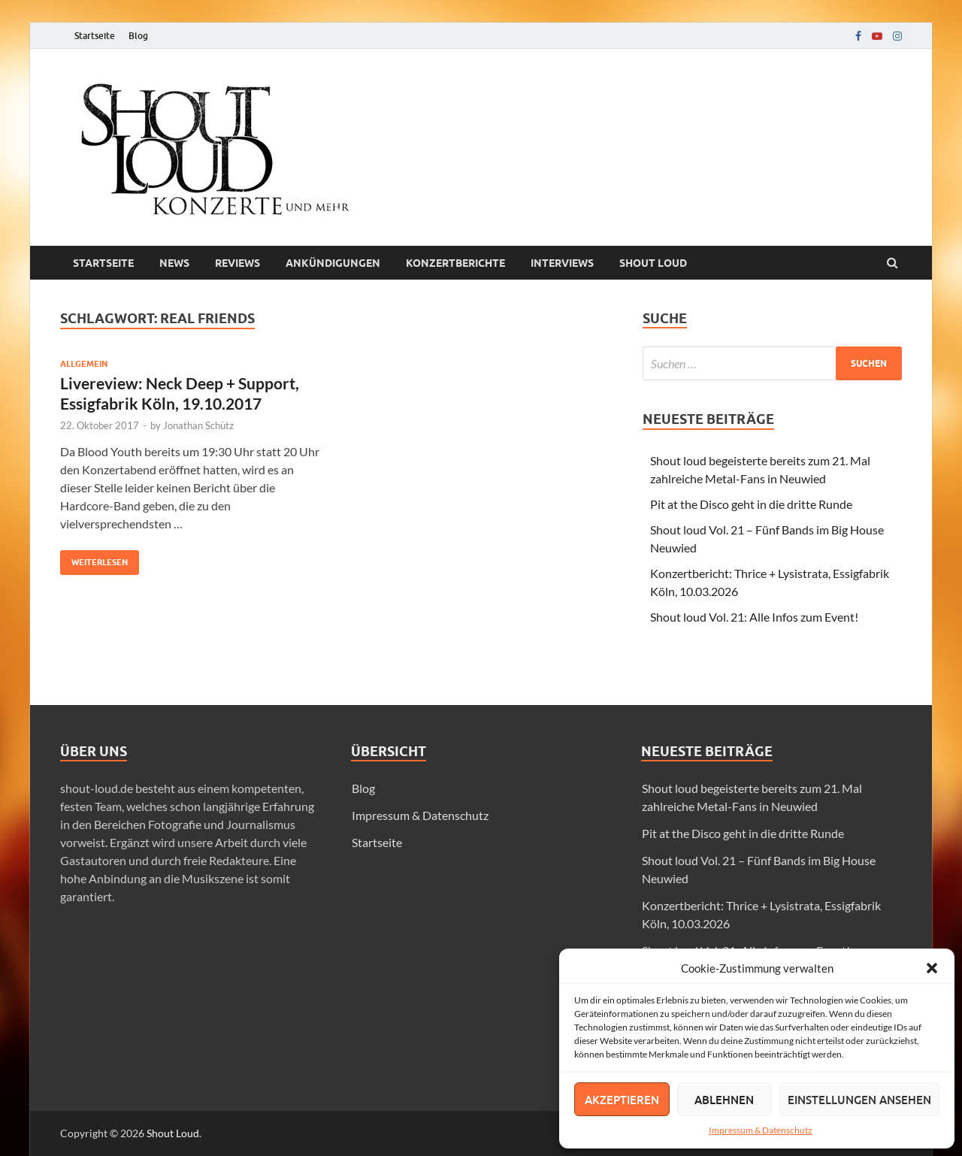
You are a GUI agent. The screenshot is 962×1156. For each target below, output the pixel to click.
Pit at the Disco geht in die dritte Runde (751, 504)
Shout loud (653, 263)
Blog (138, 35)
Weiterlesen (94, 558)
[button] (931, 968)
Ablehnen (724, 1099)
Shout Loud (173, 1133)
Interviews (562, 263)
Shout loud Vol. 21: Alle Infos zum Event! (754, 617)
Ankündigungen (333, 263)
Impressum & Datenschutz (760, 1130)
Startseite (94, 35)
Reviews (237, 263)
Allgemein (83, 364)
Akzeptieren (622, 1099)
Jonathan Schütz (198, 425)
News (174, 263)
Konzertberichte (455, 263)
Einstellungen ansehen (859, 1099)
